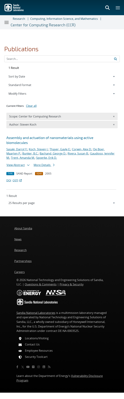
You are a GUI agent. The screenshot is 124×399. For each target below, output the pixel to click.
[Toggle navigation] (7, 22)
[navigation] (62, 202)
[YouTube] (28, 367)
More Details (44, 165)
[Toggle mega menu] (118, 7)
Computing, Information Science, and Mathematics (64, 19)
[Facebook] (17, 367)
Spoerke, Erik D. (46, 158)
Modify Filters (22, 93)
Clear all (31, 106)
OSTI (17, 180)
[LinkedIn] (44, 367)
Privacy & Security (71, 284)
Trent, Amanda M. (23, 158)
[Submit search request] (115, 58)
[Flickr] (33, 367)
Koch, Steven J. (38, 149)
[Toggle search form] (107, 7)
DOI (8, 180)
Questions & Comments (41, 284)
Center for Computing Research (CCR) (43, 24)
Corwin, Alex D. (82, 149)
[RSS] (49, 367)
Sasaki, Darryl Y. (16, 149)
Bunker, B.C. (30, 153)
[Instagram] (38, 367)
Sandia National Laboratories (35, 313)
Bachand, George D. (53, 153)
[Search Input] (62, 58)
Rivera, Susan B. (78, 153)
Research (19, 19)
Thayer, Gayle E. (60, 149)
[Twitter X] (22, 367)
